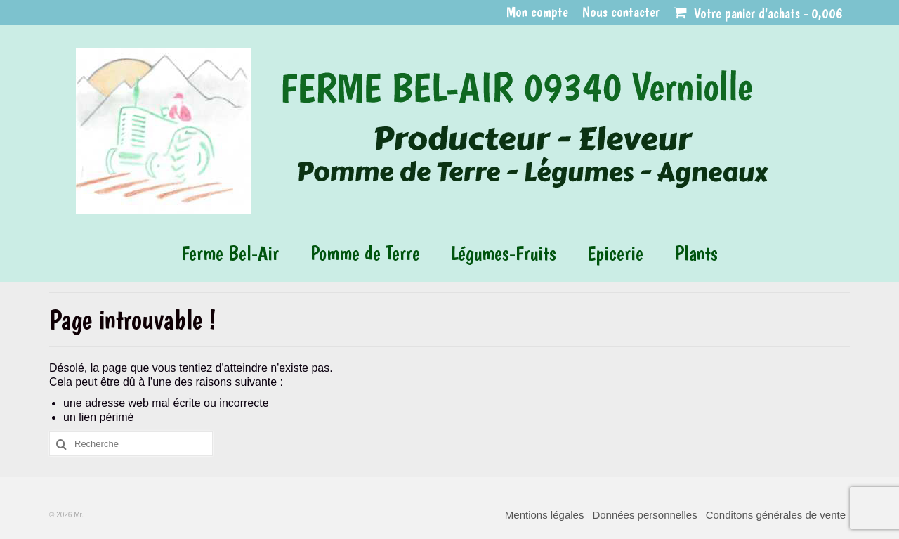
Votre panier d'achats (758, 13)
